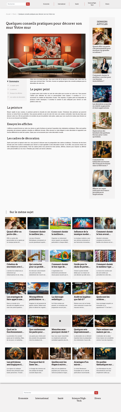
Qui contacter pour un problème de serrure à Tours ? (37, 268)
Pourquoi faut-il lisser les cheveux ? (36, 364)
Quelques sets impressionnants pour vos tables (82, 332)
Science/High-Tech (92, 4)
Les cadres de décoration (17, 97)
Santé (77, 4)
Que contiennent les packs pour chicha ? (37, 332)
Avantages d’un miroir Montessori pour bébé (82, 366)
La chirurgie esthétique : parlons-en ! (57, 299)
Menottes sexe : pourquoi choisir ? (60, 330)
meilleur (84, 95)
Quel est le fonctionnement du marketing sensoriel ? (14, 333)
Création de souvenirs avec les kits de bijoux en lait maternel (15, 268)
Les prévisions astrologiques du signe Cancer (15, 364)
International (61, 4)
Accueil (8, 14)
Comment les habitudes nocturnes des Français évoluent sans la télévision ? (101, 163)
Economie (46, 4)
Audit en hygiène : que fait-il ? (82, 298)
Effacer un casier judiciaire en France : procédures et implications (101, 191)
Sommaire (14, 81)
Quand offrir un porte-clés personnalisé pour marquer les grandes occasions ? (102, 49)
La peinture (13, 89)
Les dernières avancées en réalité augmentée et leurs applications (102, 106)
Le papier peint (14, 85)
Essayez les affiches (16, 93)
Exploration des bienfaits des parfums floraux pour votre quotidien (101, 134)
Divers (107, 4)
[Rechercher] (16, 4)
